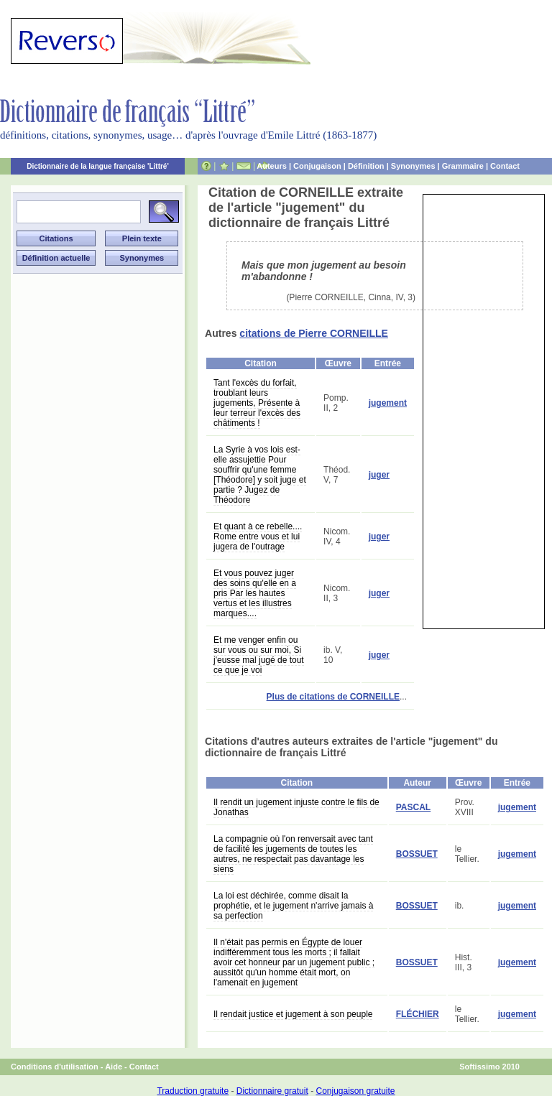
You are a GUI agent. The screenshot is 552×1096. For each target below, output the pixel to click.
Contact (505, 166)
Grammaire (463, 166)
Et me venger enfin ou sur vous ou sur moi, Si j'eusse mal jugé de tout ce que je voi (258, 655)
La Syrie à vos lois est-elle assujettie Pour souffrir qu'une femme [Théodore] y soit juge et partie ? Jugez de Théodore (259, 475)
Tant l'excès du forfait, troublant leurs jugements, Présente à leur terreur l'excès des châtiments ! (256, 403)
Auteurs (272, 166)
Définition (366, 166)
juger (379, 475)
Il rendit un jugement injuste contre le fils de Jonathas (296, 807)
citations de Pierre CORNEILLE (313, 333)
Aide (113, 1066)
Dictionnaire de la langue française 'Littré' (98, 166)
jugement (388, 403)
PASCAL (413, 807)
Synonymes (413, 166)
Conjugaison (317, 166)
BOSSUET (417, 854)
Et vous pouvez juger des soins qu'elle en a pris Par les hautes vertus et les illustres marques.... (254, 593)
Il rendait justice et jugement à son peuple (292, 1014)
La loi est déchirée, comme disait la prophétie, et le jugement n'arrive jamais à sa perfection (293, 906)
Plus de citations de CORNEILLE (333, 697)
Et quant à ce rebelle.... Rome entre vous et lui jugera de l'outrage (257, 536)
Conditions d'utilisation (54, 1066)
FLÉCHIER (417, 1014)
